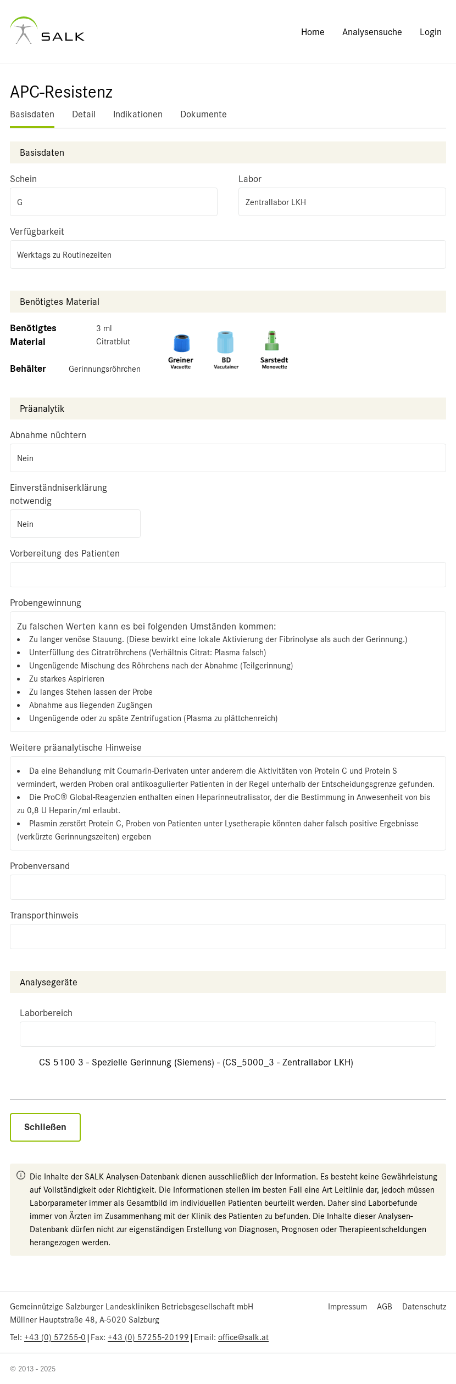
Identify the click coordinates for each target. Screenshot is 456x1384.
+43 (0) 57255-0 (55, 1337)
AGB (384, 1307)
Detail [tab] (84, 114)
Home (313, 31)
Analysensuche (372, 31)
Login (431, 31)
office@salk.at (243, 1337)
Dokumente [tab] (203, 114)
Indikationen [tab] (138, 114)
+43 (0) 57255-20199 (148, 1337)
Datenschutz (424, 1307)
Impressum (347, 1307)
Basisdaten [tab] (32, 114)
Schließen (45, 1127)
